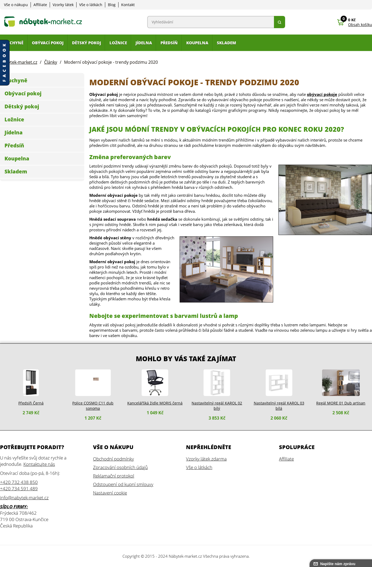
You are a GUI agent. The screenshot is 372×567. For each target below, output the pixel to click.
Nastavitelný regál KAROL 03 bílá (279, 405)
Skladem (16, 171)
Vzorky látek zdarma (206, 459)
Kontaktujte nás (39, 464)
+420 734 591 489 (19, 488)
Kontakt (128, 4)
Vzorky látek (63, 4)
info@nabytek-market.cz (24, 497)
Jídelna (14, 132)
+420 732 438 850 (19, 482)
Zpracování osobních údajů (120, 467)
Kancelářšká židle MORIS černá (155, 403)
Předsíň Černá (31, 403)
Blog (112, 4)
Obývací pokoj (23, 93)
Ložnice (14, 119)
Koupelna (17, 158)
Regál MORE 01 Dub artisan (340, 403)
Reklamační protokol (113, 476)
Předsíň (14, 145)
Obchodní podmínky (113, 459)
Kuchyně (16, 80)
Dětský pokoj (22, 106)
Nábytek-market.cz (185, 556)
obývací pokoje (322, 94)
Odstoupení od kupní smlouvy (123, 484)
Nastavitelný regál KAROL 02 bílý (217, 405)
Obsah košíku (360, 24)
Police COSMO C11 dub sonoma (92, 405)
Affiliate (40, 4)
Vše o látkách (90, 4)
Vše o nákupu (16, 4)
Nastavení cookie (110, 493)
